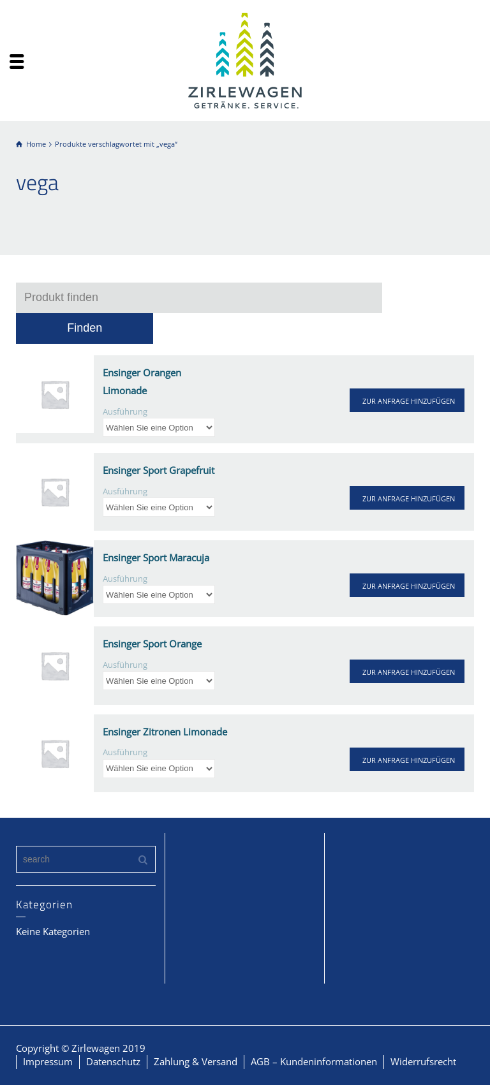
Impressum (48, 1061)
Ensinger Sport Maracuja (156, 557)
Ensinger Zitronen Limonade (165, 731)
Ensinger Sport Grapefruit (158, 470)
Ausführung (125, 412)
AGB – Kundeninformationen (314, 1061)
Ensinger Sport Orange (152, 643)
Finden (84, 327)
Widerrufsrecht (423, 1061)
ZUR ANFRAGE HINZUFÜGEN (408, 401)
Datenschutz (113, 1061)
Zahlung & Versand (195, 1061)
